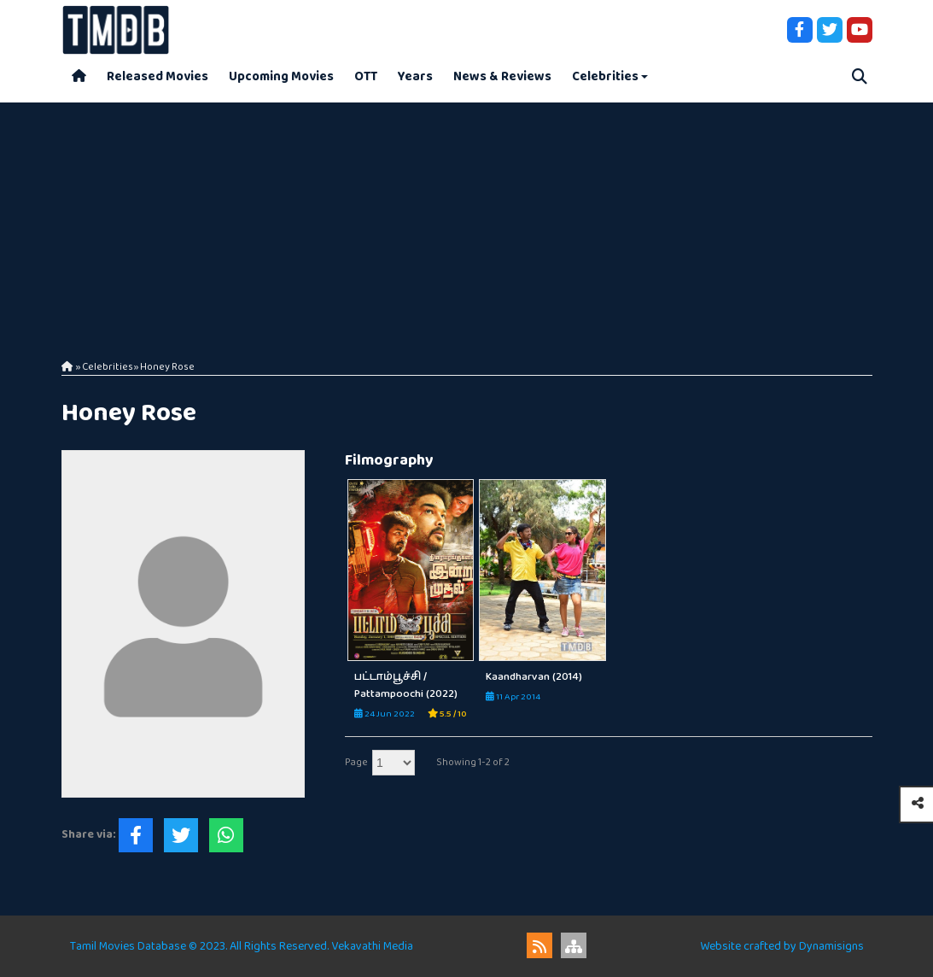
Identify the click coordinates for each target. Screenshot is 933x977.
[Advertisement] (466, 222)
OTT (365, 76)
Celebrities (605, 76)
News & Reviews (502, 76)
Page (356, 762)
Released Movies (157, 76)
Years (415, 76)
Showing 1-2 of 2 (473, 762)
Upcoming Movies (281, 76)
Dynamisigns (831, 946)
